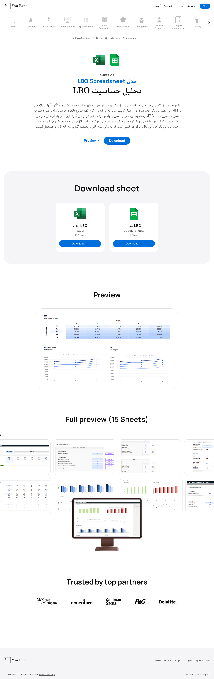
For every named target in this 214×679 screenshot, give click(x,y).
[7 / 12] (123, 23)
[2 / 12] (31, 23)
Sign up (191, 6)
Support (168, 6)
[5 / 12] (86, 23)
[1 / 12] (12, 23)
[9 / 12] (160, 23)
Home (158, 660)
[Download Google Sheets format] (114, 59)
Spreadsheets (112, 38)
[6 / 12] (105, 23)
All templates (129, 38)
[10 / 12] (178, 23)
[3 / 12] (49, 23)
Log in (180, 6)
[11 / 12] (197, 23)
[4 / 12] (68, 23)
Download (117, 141)
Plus (205, 6)
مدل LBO (97, 38)
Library (167, 660)
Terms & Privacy (47, 674)
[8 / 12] (141, 23)
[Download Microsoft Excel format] (99, 59)
